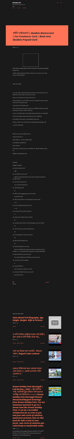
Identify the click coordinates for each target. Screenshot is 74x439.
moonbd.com (16, 3)
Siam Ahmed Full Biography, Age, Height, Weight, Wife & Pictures (28, 319)
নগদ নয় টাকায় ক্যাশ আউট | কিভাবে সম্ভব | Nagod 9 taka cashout (27, 352)
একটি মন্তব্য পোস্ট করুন (20, 343)
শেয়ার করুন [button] (47, 282)
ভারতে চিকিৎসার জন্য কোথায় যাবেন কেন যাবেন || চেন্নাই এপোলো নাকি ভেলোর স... (27, 371)
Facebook (24, 7)
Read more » (42, 326)
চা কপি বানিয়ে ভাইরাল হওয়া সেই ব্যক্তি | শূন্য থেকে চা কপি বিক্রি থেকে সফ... (29, 335)
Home (13, 7)
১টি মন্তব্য (18, 437)
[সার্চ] (57, 2)
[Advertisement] (37, 16)
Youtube (18, 7)
